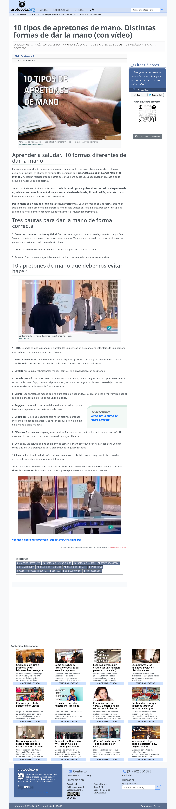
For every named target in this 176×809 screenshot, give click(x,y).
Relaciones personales (50, 567)
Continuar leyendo (30, 683)
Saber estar (96, 567)
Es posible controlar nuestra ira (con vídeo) (67, 704)
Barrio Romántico (102, 789)
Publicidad (127, 775)
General (55, 571)
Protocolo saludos (86, 563)
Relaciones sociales (76, 567)
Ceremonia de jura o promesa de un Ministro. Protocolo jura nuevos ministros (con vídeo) (29, 670)
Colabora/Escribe (75, 789)
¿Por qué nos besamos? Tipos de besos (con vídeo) (106, 744)
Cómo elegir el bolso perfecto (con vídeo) (27, 704)
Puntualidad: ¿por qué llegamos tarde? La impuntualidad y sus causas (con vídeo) (144, 707)
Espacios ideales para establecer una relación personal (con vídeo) (106, 667)
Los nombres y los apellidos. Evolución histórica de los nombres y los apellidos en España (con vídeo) (145, 670)
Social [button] (44, 10)
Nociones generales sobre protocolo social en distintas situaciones (29, 744)
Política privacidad (75, 787)
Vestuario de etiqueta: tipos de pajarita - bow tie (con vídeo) (144, 744)
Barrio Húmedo (101, 784)
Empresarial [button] (61, 10)
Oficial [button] (79, 10)
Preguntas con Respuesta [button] (147, 136)
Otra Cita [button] (138, 95)
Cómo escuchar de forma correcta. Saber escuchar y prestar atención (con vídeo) (67, 669)
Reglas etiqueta (26, 567)
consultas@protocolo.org (79, 775)
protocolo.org (93, 571)
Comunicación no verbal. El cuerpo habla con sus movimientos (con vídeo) (106, 707)
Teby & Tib (98, 787)
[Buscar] (145, 10)
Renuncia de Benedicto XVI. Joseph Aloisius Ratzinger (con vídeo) (68, 744)
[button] (69, 103)
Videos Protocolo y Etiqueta (32, 571)
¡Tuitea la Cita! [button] (155, 95)
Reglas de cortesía (109, 563)
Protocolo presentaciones (58, 563)
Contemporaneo (73, 571)
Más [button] (91, 10)
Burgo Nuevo (100, 792)
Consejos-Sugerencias (29, 563)
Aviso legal (72, 784)
